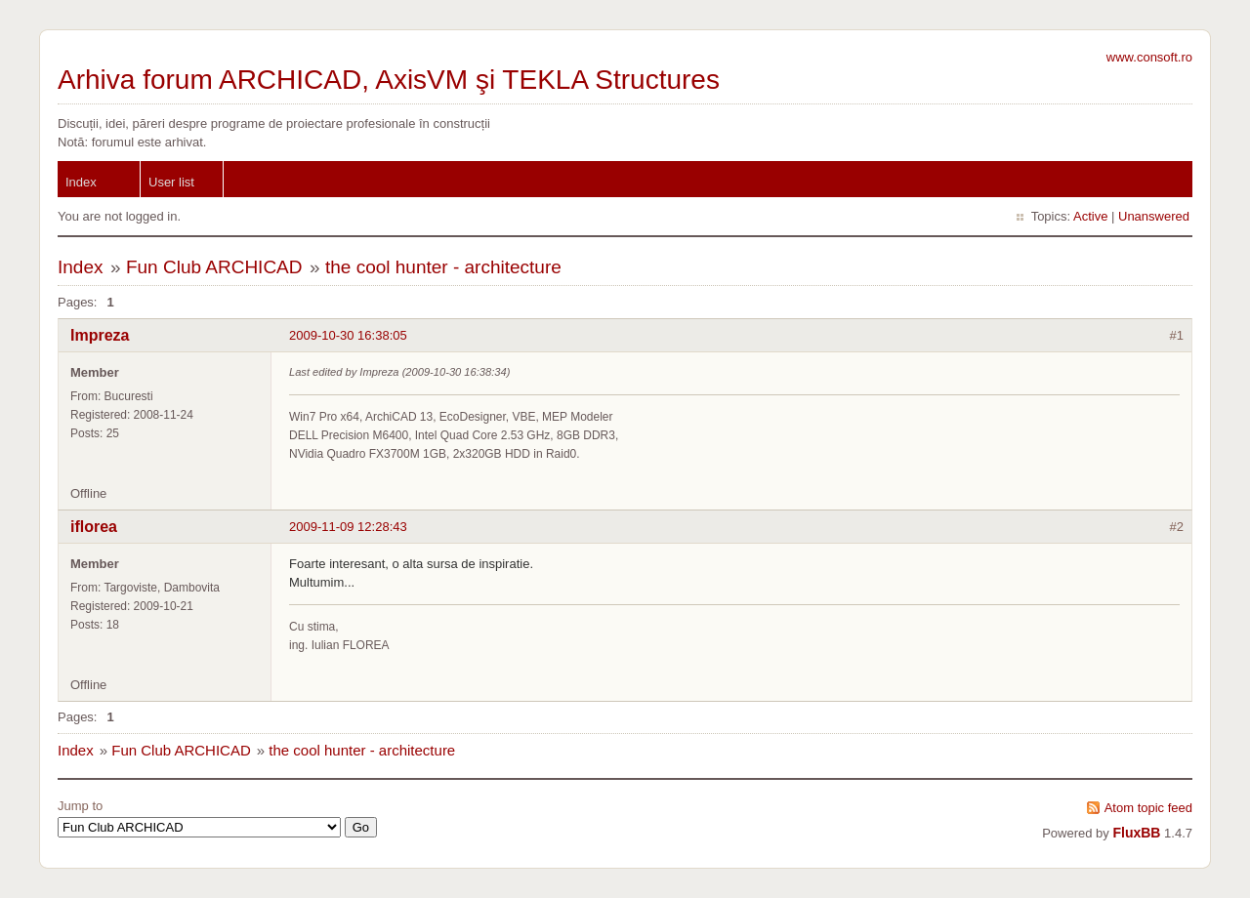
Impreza (99, 335)
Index (81, 182)
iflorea (93, 526)
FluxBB (1136, 832)
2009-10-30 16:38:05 (348, 335)
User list (171, 182)
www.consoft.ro (1149, 57)
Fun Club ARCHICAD (214, 267)
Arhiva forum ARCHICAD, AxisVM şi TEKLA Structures (389, 79)
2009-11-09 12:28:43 (348, 526)
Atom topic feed (1148, 807)
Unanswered (1153, 216)
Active (1090, 216)
